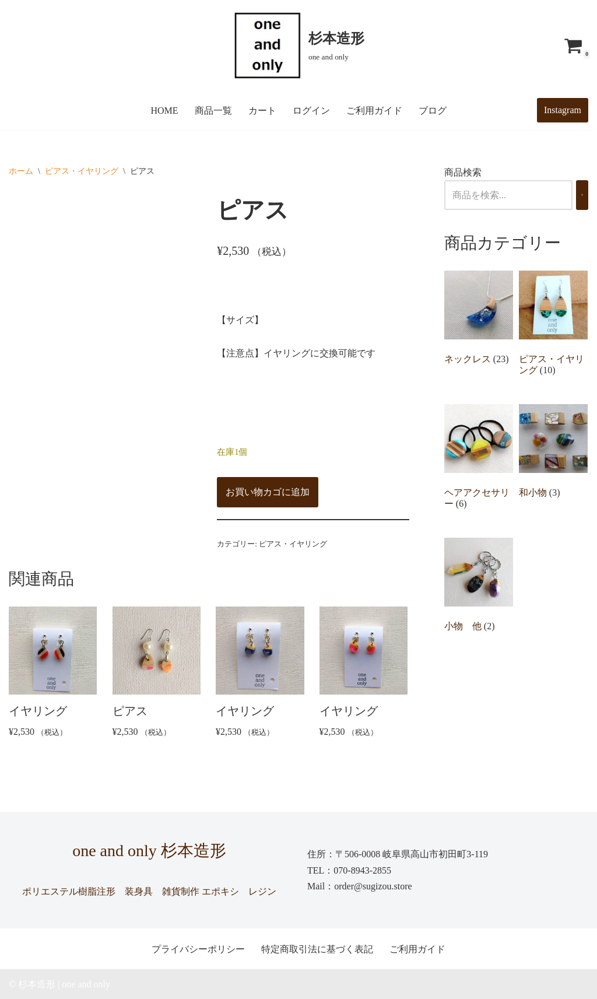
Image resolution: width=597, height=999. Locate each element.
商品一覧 (213, 110)
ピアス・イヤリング (81, 171)
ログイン (311, 110)
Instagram (562, 110)
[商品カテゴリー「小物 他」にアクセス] (479, 587)
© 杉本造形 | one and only (59, 984)
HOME (164, 110)
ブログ (433, 110)
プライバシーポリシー (198, 949)
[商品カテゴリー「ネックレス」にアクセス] (479, 320)
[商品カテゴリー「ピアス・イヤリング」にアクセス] (553, 326)
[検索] (582, 195)
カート (262, 110)
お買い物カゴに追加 (268, 492)
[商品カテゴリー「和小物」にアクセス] (553, 453)
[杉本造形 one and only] (298, 45)
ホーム (21, 171)
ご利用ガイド (374, 110)
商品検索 (463, 172)
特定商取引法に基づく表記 (317, 949)
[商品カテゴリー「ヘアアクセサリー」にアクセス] (479, 459)
